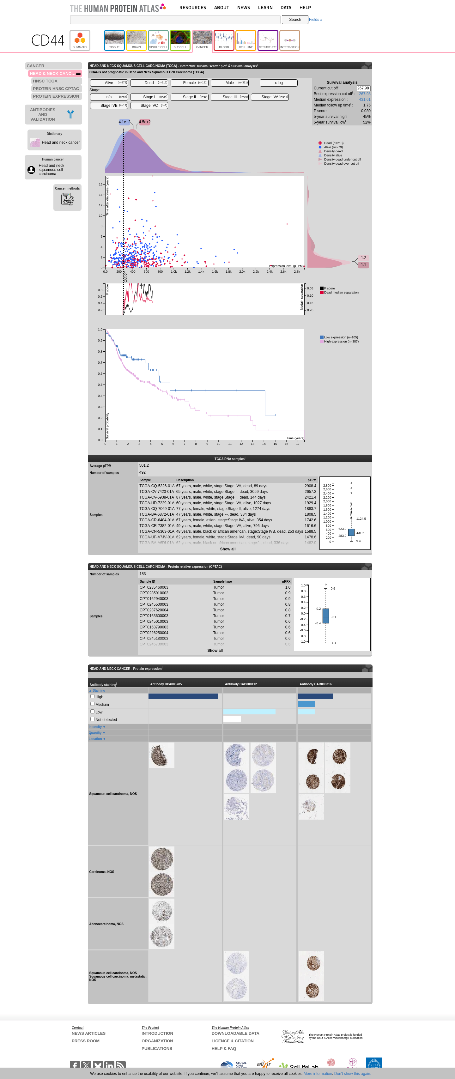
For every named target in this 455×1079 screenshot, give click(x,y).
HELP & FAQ (224, 1048)
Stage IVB (113, 105)
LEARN (265, 7)
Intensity (95, 727)
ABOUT (221, 7)
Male (237, 83)
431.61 (365, 99)
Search (295, 19)
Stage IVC (154, 105)
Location (95, 739)
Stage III (235, 97)
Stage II (195, 97)
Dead (156, 83)
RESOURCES (192, 7)
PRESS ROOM (86, 1041)
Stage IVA (275, 97)
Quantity (95, 733)
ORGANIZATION (157, 1041)
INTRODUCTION (157, 1033)
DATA (286, 7)
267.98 (365, 94)
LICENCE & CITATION (233, 1041)
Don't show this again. (352, 1073)
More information (318, 1073)
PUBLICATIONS (157, 1048)
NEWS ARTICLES (89, 1033)
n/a (116, 97)
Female (195, 83)
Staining (99, 690)
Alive (116, 83)
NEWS (243, 7)
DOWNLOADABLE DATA (235, 1033)
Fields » (315, 19)
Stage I (155, 97)
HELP (305, 7)
